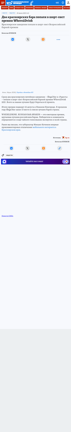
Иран (11, 8)
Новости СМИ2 (7, 216)
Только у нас (19, 8)
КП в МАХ (67, 8)
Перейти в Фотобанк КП (25, 92)
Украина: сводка (41, 8)
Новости (5, 8)
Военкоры (29, 8)
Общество (12, 13)
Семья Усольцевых (55, 8)
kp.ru (67, 137)
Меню (2, 3)
